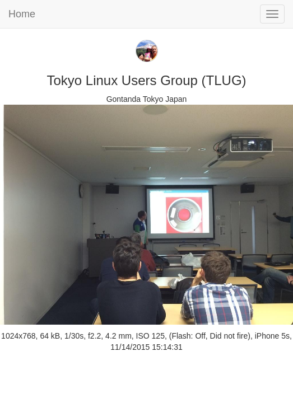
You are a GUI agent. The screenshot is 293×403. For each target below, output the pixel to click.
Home (21, 14)
